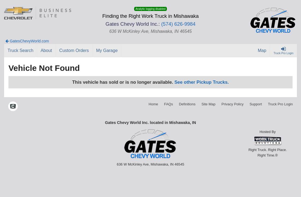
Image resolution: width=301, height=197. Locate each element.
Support (255, 104)
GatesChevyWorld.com (27, 41)
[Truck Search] (20, 50)
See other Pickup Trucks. (201, 82)
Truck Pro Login (280, 104)
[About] (46, 50)
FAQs (168, 104)
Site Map (208, 104)
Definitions (187, 104)
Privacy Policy (232, 104)
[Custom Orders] (74, 50)
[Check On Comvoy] (13, 107)
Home (153, 104)
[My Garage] (107, 50)
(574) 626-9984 (178, 24)
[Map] (262, 50)
